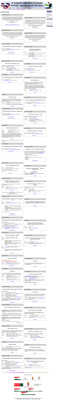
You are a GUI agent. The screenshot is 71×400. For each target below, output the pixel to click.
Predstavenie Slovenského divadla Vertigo (30, 276)
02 (47, 21)
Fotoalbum (49, 15)
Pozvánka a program (12, 302)
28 (51, 24)
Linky (48, 16)
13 (50, 22)
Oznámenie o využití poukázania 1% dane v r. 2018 (12, 24)
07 (51, 21)
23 (47, 24)
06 (50, 21)
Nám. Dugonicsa (32, 172)
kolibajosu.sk (37, 118)
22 (52, 23)
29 (52, 24)
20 (50, 23)
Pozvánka (35, 175)
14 (51, 22)
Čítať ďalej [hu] (11, 265)
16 (47, 23)
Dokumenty (49, 14)
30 (47, 25)
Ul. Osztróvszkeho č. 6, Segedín (39, 133)
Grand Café (7, 49)
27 (50, 24)
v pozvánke (20, 104)
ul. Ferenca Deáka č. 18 (12, 49)
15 (52, 22)
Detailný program (12, 213)
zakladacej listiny (41, 152)
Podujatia (49, 12)
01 (52, 20)
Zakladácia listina (35, 160)
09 (47, 22)
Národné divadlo (31, 278)
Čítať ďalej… (34, 58)
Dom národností (29, 70)
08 (52, 21)
